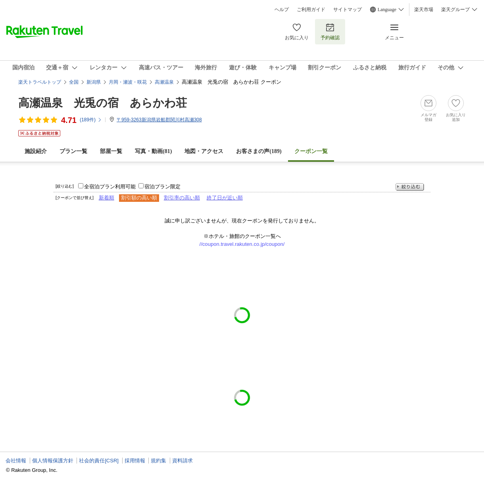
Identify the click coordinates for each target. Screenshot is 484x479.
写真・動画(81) (153, 151)
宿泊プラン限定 (162, 187)
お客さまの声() (258, 151)
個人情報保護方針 (52, 461)
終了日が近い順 (225, 198)
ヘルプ (282, 9)
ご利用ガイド (311, 9)
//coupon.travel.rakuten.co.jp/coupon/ (242, 244)
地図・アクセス (203, 151)
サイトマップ (347, 9)
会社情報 (16, 461)
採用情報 (135, 461)
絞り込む (410, 187)
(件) (91, 119)
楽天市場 (423, 9)
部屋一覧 (111, 151)
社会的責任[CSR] (99, 461)
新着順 (106, 198)
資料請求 (182, 461)
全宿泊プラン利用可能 (110, 187)
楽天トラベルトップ (39, 82)
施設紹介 (36, 151)
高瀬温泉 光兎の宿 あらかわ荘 (102, 103)
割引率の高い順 (182, 198)
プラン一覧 (73, 151)
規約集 (158, 461)
